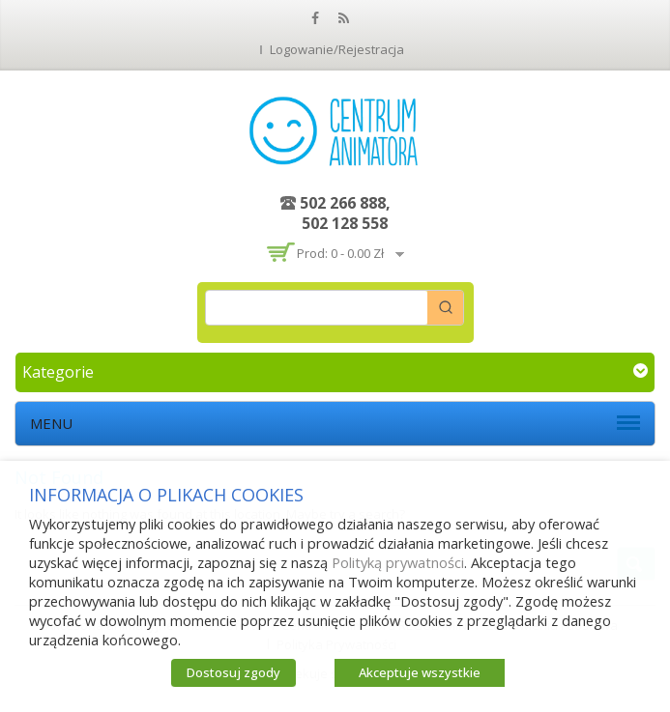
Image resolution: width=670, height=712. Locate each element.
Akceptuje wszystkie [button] (420, 672)
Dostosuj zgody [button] (233, 672)
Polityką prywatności (398, 562)
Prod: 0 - (340, 253)
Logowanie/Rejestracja (337, 49)
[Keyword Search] (316, 308)
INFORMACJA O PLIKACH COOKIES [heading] (166, 494)
